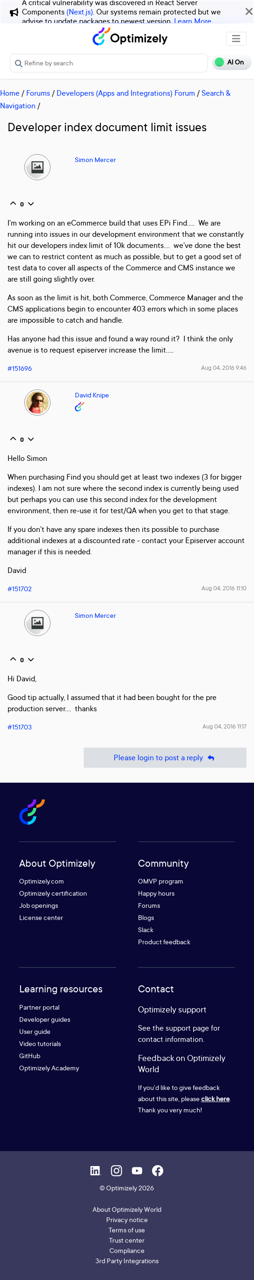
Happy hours (156, 893)
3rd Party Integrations (127, 1260)
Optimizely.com (41, 881)
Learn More (192, 21)
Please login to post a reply (165, 757)
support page (187, 1028)
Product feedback (164, 941)
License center (41, 917)
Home (10, 93)
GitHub (29, 1055)
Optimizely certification (53, 893)
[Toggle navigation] (236, 39)
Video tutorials (40, 1043)
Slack (145, 929)
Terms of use (127, 1229)
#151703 (19, 726)
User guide (35, 1031)
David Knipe (92, 394)
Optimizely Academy (49, 1067)
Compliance (127, 1250)
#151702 (19, 588)
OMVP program (160, 881)
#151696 (19, 368)
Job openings (38, 905)
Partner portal (39, 1007)
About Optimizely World (127, 1209)
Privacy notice (127, 1219)
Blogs (146, 917)
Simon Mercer (95, 159)
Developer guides (44, 1019)
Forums (38, 93)
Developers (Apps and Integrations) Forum (126, 93)
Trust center (127, 1240)
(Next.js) (79, 12)
